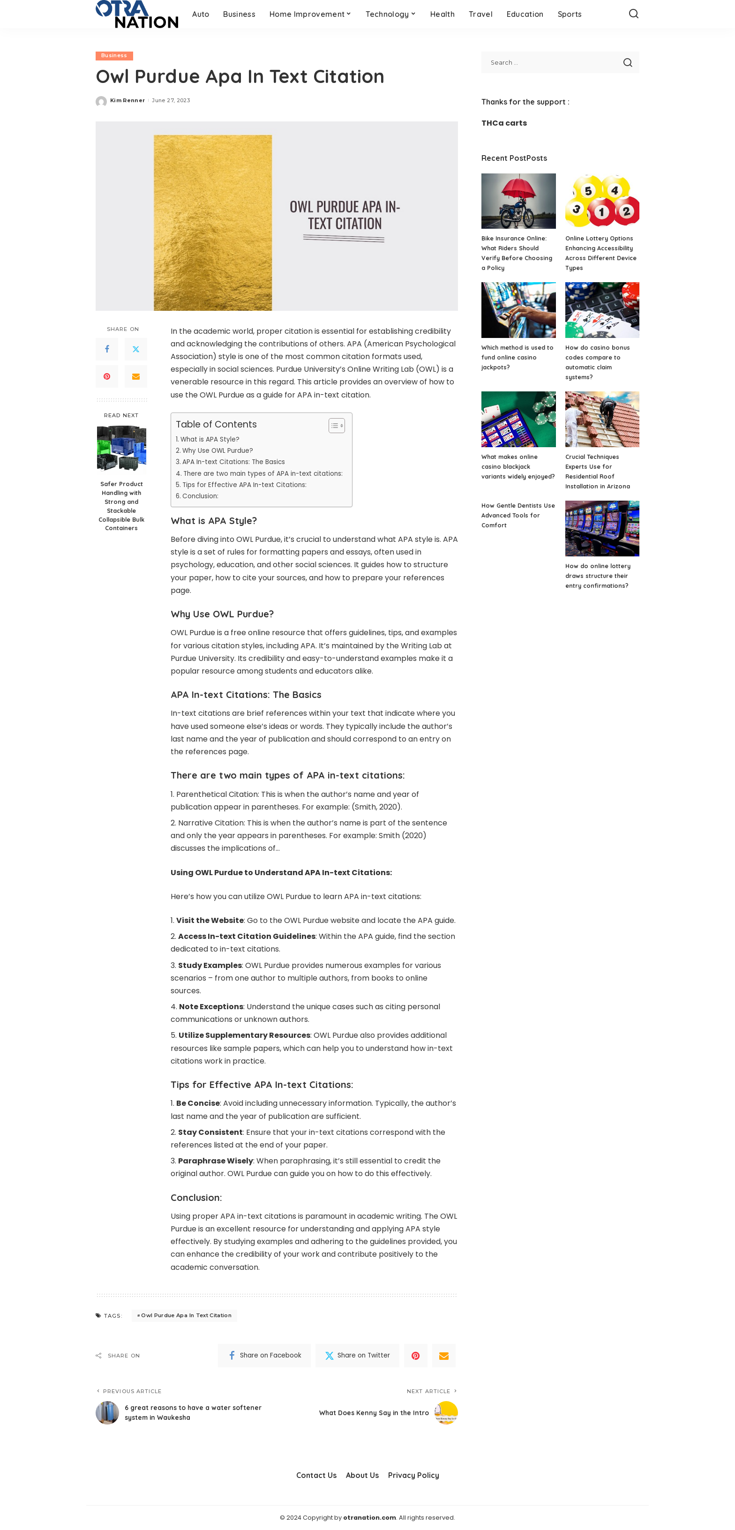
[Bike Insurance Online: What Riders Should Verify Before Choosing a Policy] (518, 201)
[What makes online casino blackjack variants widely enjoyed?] (518, 419)
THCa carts (504, 123)
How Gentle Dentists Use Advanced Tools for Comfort (517, 515)
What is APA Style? (211, 439)
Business (114, 55)
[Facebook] (107, 349)
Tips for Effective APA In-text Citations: (248, 484)
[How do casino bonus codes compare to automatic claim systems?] (602, 310)
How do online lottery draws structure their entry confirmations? (598, 575)
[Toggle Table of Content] (342, 426)
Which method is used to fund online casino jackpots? (514, 357)
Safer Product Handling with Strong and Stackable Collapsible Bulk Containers (121, 506)
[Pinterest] (107, 377)
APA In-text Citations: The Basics (237, 462)
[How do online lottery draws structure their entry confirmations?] (602, 528)
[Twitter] (136, 349)
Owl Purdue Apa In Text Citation (186, 1315)
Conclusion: (202, 496)
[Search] (633, 14)
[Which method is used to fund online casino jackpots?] (518, 310)
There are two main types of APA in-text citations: (268, 473)
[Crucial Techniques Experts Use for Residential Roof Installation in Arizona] (602, 419)
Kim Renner (127, 100)
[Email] (136, 377)
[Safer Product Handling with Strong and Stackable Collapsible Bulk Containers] (121, 450)
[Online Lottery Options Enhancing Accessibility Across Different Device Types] (602, 201)
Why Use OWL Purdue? (219, 450)
